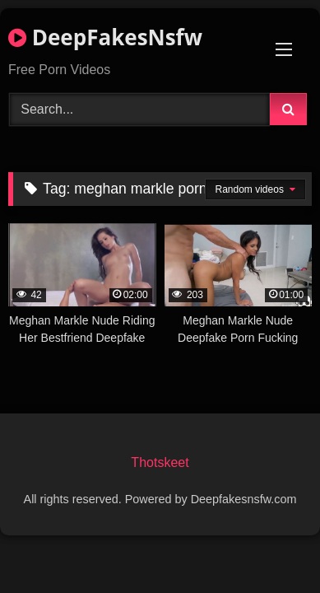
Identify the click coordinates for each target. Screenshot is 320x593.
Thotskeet (159, 462)
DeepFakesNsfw (105, 37)
